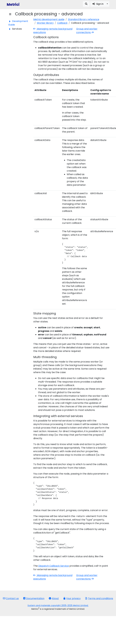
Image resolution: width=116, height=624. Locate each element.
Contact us (11, 598)
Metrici (13, 4)
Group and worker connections (86, 30)
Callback (62, 23)
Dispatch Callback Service (53, 566)
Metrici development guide (48, 19)
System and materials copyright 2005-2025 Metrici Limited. (58, 605)
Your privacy (72, 598)
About (54, 598)
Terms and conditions (99, 598)
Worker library (45, 23)
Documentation (33, 598)
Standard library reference (83, 19)
